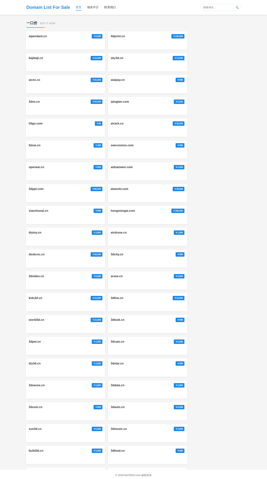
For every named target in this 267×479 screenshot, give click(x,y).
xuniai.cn (35, 319)
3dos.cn (78, 58)
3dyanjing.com (126, 363)
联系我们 (110, 7)
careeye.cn (123, 276)
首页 (78, 7)
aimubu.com (37, 363)
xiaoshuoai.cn (82, 101)
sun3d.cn (79, 188)
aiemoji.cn (80, 298)
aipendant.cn (38, 36)
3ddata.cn (167, 167)
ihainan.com (168, 210)
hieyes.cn (210, 232)
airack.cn (209, 58)
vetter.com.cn (125, 407)
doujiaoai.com (213, 341)
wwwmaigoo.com (128, 385)
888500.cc (123, 298)
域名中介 (93, 7)
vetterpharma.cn (171, 385)
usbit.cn (121, 319)
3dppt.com (210, 79)
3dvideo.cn (124, 123)
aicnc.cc (209, 36)
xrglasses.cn (212, 385)
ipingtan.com (125, 58)
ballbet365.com (39, 298)
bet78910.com (169, 276)
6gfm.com (167, 232)
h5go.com (167, 58)
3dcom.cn (210, 167)
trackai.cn (79, 276)
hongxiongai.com (128, 101)
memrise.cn (211, 363)
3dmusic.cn (124, 188)
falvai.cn (35, 79)
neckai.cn (123, 232)
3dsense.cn (124, 167)
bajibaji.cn (123, 36)
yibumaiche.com (214, 254)
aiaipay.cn (36, 58)
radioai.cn (80, 254)
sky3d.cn (166, 36)
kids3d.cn (210, 123)
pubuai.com (81, 363)
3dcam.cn (210, 145)
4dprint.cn (80, 36)
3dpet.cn (166, 145)
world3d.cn (80, 145)
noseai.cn (36, 276)
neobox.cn (210, 319)
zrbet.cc (34, 341)
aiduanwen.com (171, 79)
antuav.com (81, 341)
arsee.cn (166, 123)
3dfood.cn (210, 188)
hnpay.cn (166, 319)
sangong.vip (168, 298)
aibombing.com (127, 341)
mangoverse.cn (83, 407)
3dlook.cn (123, 145)
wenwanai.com (170, 341)
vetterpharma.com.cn (175, 407)
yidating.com (82, 319)
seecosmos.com (84, 79)
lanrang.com (212, 298)
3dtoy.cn (35, 210)
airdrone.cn (211, 101)
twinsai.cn (36, 407)
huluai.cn (35, 254)
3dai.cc (208, 276)
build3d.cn (167, 188)
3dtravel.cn (211, 210)
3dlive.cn (35, 145)
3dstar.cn (79, 167)
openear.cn (124, 79)
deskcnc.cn (37, 123)
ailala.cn (122, 254)
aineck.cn (79, 232)
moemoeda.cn (170, 254)
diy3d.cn (35, 167)
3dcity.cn (79, 123)
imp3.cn (78, 210)
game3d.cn (124, 210)
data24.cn (79, 385)
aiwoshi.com (38, 101)
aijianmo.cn (37, 232)
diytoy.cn (166, 101)
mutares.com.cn (40, 445)
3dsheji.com (168, 363)
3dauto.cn (36, 188)
